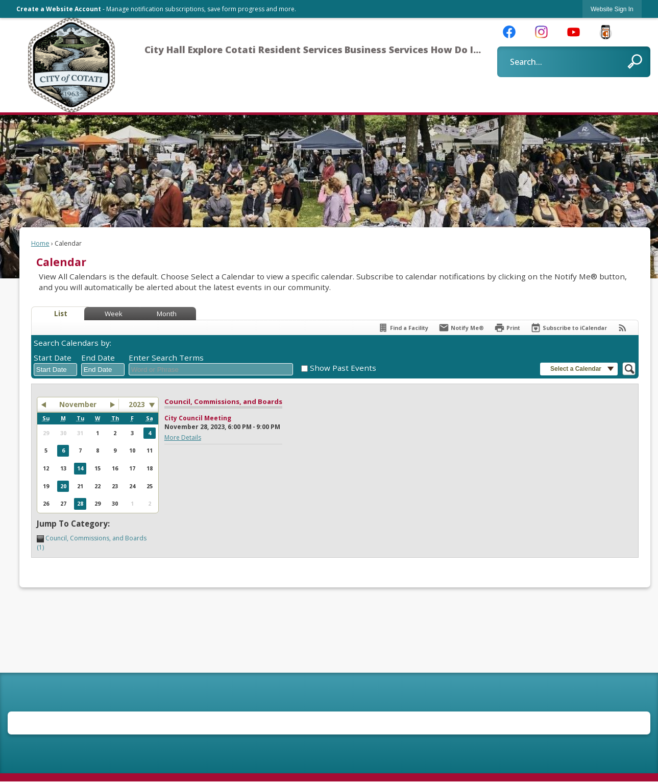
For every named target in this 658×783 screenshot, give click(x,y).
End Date (98, 357)
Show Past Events (343, 368)
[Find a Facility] (403, 327)
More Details (182, 437)
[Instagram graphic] (541, 31)
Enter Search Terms (166, 357)
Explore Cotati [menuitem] (222, 49)
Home (40, 243)
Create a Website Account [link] (58, 9)
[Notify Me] (461, 327)
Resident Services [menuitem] (300, 49)
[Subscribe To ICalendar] (568, 327)
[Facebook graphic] (509, 31)
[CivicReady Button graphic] (605, 32)
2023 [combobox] (137, 404)
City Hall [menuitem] (164, 49)
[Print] (507, 327)
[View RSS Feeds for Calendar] (622, 327)
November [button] (77, 404)
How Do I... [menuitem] (456, 49)
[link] (612, 9)
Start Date (52, 357)
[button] (634, 62)
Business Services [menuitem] (386, 49)
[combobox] (55, 369)
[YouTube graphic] (573, 31)
